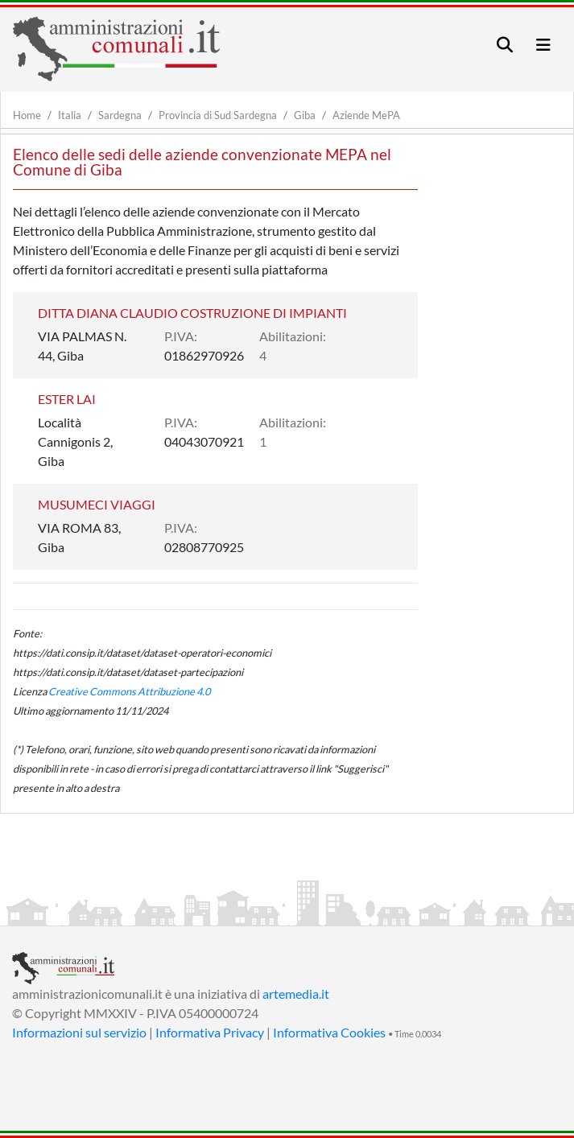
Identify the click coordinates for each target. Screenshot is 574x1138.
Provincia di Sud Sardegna (218, 115)
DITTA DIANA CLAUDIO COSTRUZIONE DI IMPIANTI (192, 312)
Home (27, 115)
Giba (305, 115)
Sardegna (120, 115)
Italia (69, 115)
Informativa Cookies (329, 1032)
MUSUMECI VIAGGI (96, 504)
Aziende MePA (366, 115)
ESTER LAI (67, 398)
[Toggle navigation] (504, 44)
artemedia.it (295, 993)
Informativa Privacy (209, 1032)
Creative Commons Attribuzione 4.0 (129, 691)
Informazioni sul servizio (79, 1032)
